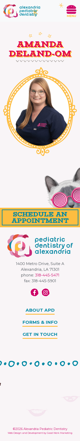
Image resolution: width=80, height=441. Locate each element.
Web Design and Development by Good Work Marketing (40, 432)
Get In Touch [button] (40, 334)
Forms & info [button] (40, 322)
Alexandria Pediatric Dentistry (45, 429)
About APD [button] (40, 310)
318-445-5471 (47, 275)
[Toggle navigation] (71, 10)
